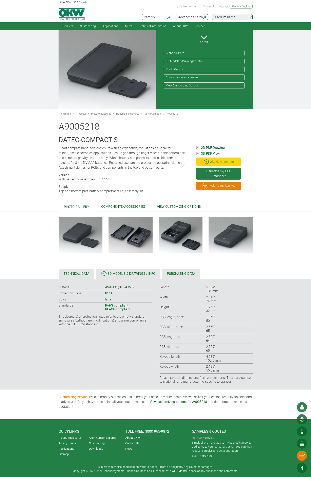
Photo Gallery (174, 69)
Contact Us (132, 443)
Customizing (88, 26)
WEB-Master (179, 471)
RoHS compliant (116, 305)
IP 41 (108, 293)
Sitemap (64, 454)
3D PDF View (210, 153)
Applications (110, 26)
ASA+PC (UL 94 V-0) (119, 287)
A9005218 (172, 113)
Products (67, 26)
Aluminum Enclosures (102, 437)
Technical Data (175, 53)
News (128, 26)
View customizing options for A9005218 (178, 402)
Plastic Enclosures (70, 437)
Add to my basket (218, 186)
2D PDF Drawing (213, 148)
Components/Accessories (182, 77)
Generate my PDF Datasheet (218, 173)
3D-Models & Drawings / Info (184, 61)
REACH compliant (117, 309)
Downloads (96, 448)
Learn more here (202, 455)
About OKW (132, 437)
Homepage (65, 113)
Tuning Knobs (67, 443)
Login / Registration (185, 6)
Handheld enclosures (127, 113)
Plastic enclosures (101, 113)
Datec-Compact (152, 113)
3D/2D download (218, 162)
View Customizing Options (182, 85)
